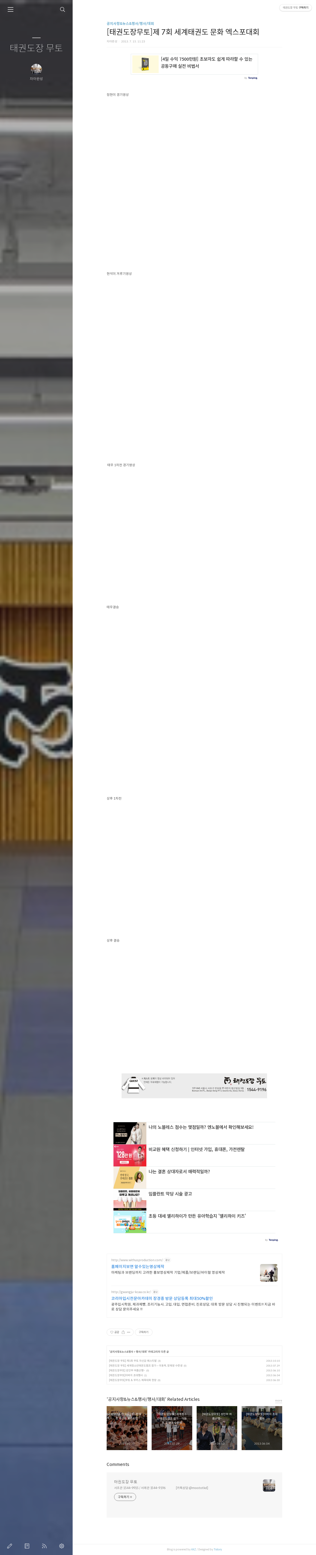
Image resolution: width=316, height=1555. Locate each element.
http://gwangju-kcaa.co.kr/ (131, 1292)
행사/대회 (141, 1351)
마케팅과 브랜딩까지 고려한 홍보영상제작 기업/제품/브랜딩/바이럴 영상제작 (168, 1272)
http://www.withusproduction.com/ (137, 1260)
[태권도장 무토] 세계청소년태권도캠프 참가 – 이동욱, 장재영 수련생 (146, 1365)
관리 (62, 1546)
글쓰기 (10, 1546)
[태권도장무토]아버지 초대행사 (126, 1375)
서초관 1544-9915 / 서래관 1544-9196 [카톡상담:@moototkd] (161, 1488)
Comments (118, 1464)
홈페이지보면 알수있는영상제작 (137, 1266)
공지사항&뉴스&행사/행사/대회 (130, 23)
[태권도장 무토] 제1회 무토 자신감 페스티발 (133, 1360)
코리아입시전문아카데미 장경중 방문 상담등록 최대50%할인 (162, 1298)
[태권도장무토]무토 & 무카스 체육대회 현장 (132, 1380)
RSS (45, 1546)
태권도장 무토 (36, 48)
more (278, 1400)
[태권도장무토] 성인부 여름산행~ (127, 1370)
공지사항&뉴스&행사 (121, 1351)
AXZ (193, 1549)
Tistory (218, 1549)
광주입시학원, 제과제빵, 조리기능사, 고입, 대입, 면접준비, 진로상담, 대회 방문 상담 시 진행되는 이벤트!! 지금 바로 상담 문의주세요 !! (193, 1307)
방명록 (28, 1546)
